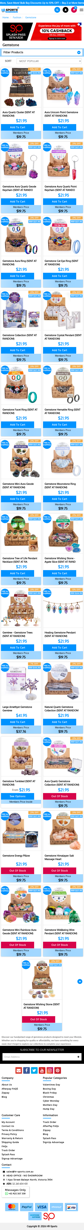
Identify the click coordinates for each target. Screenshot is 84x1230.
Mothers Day (50, 1105)
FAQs (4, 1146)
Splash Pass (8, 1154)
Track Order (8, 1150)
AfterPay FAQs (51, 1126)
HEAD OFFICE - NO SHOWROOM (22, 1175)
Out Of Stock (59, 796)
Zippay (5, 1092)
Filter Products (13, 52)
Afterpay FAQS (10, 1088)
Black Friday (50, 1092)
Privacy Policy (9, 1134)
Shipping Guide (10, 1142)
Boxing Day (49, 1088)
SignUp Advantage (53, 1142)
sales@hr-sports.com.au (17, 1171)
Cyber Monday (51, 1100)
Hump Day (48, 1109)
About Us (7, 1084)
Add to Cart (17, 127)
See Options (18, 796)
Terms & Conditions (13, 1130)
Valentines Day (51, 1084)
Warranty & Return (12, 1138)
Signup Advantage (12, 1158)
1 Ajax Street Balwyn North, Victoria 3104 (27, 1179)
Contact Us (8, 1126)
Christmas (48, 1097)
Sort (8, 61)
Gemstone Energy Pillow (16, 855)
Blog (4, 1097)
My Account (8, 1122)
